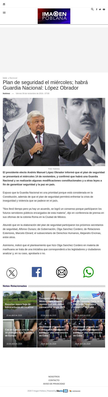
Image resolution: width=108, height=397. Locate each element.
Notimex (6, 93)
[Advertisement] (54, 50)
